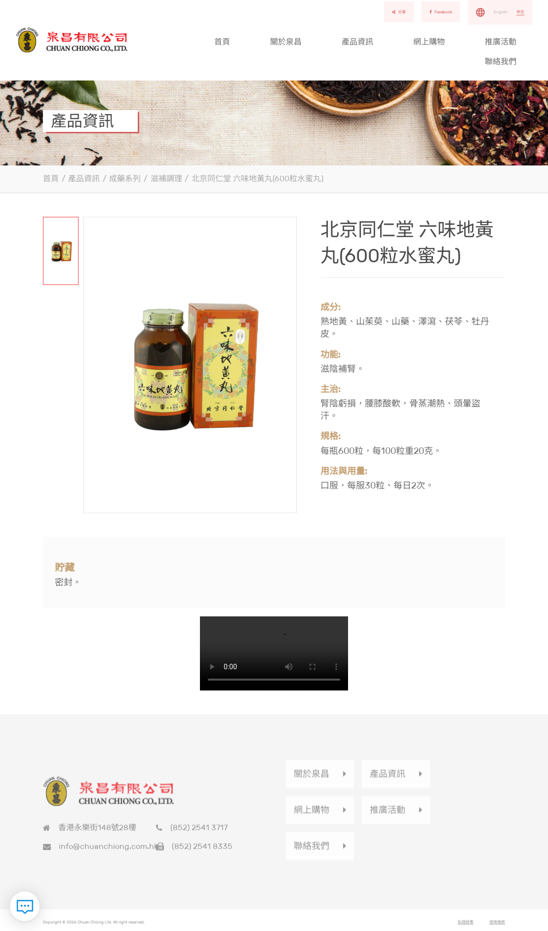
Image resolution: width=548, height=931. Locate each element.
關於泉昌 (286, 41)
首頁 (222, 41)
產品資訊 (357, 41)
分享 (399, 11)
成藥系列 (125, 178)
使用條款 (497, 924)
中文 (520, 11)
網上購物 (429, 41)
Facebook (441, 11)
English (501, 11)
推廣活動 (500, 41)
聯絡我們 (500, 61)
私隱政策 (465, 924)
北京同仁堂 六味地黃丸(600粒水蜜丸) (257, 178)
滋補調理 (166, 178)
